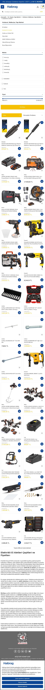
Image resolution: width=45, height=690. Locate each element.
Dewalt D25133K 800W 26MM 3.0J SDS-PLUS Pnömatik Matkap (33, 275)
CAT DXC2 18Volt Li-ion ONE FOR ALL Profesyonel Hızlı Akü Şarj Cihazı (33, 472)
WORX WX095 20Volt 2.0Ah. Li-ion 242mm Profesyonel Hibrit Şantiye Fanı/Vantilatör (33, 210)
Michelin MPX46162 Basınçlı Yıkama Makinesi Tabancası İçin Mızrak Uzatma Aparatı (33, 144)
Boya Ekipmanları (7, 45)
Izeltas (5, 66)
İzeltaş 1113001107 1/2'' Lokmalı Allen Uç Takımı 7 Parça (33, 308)
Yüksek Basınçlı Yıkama (8, 42)
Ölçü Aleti (5, 36)
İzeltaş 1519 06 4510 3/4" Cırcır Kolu (11, 373)
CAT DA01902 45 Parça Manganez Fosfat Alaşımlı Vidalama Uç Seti (33, 538)
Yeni (4, 88)
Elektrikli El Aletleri (7, 30)
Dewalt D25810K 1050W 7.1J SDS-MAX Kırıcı (33, 374)
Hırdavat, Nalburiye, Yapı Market (32, 17)
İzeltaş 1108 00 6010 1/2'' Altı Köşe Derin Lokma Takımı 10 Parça (11, 308)
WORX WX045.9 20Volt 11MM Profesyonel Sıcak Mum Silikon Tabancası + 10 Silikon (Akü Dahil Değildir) (10, 242)
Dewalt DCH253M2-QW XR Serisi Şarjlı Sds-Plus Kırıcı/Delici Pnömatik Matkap (33, 242)
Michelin (6, 69)
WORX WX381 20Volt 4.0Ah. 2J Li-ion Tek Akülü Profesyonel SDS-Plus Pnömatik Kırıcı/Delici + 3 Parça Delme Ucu (33, 177)
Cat (4, 60)
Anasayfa (3, 17)
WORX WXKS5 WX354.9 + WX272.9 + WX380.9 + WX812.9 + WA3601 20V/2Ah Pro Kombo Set (33, 407)
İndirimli (5, 83)
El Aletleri (4, 27)
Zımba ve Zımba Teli (7, 33)
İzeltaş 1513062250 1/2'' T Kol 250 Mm (11, 341)
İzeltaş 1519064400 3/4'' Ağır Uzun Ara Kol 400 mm (33, 341)
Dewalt (5, 63)
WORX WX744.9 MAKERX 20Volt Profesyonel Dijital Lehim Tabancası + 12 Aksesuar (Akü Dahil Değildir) (32, 505)
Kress (5, 57)
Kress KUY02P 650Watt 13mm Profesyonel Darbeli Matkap (10, 210)
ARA (41, 11)
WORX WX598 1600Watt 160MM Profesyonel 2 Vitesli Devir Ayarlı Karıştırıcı (10, 407)
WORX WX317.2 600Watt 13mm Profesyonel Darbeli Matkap (10, 275)
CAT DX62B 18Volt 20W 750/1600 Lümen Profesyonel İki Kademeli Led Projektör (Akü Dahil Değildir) (11, 472)
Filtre (11, 115)
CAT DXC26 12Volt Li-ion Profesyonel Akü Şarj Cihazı (31, 439)
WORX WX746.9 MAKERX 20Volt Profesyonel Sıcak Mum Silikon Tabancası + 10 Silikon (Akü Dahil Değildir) (10, 505)
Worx (5, 72)
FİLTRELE (22, 107)
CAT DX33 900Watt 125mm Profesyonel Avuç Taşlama (9, 538)
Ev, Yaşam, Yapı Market (14, 17)
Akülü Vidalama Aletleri (8, 39)
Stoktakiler (5, 78)
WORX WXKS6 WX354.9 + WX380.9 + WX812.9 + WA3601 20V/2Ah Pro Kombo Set (11, 439)
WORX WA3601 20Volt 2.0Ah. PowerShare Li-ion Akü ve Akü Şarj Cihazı (11, 177)
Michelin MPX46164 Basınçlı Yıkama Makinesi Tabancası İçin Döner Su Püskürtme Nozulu (11, 144)
